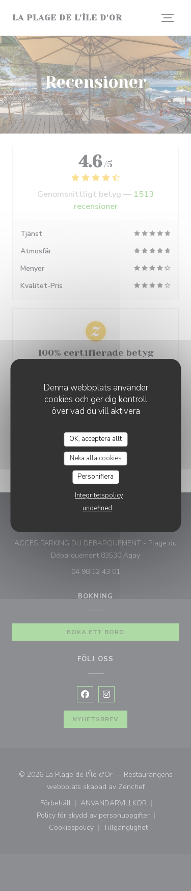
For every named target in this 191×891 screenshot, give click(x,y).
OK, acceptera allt (95, 438)
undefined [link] (97, 508)
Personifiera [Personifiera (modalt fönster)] (95, 476)
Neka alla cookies (96, 458)
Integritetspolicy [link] (99, 495)
